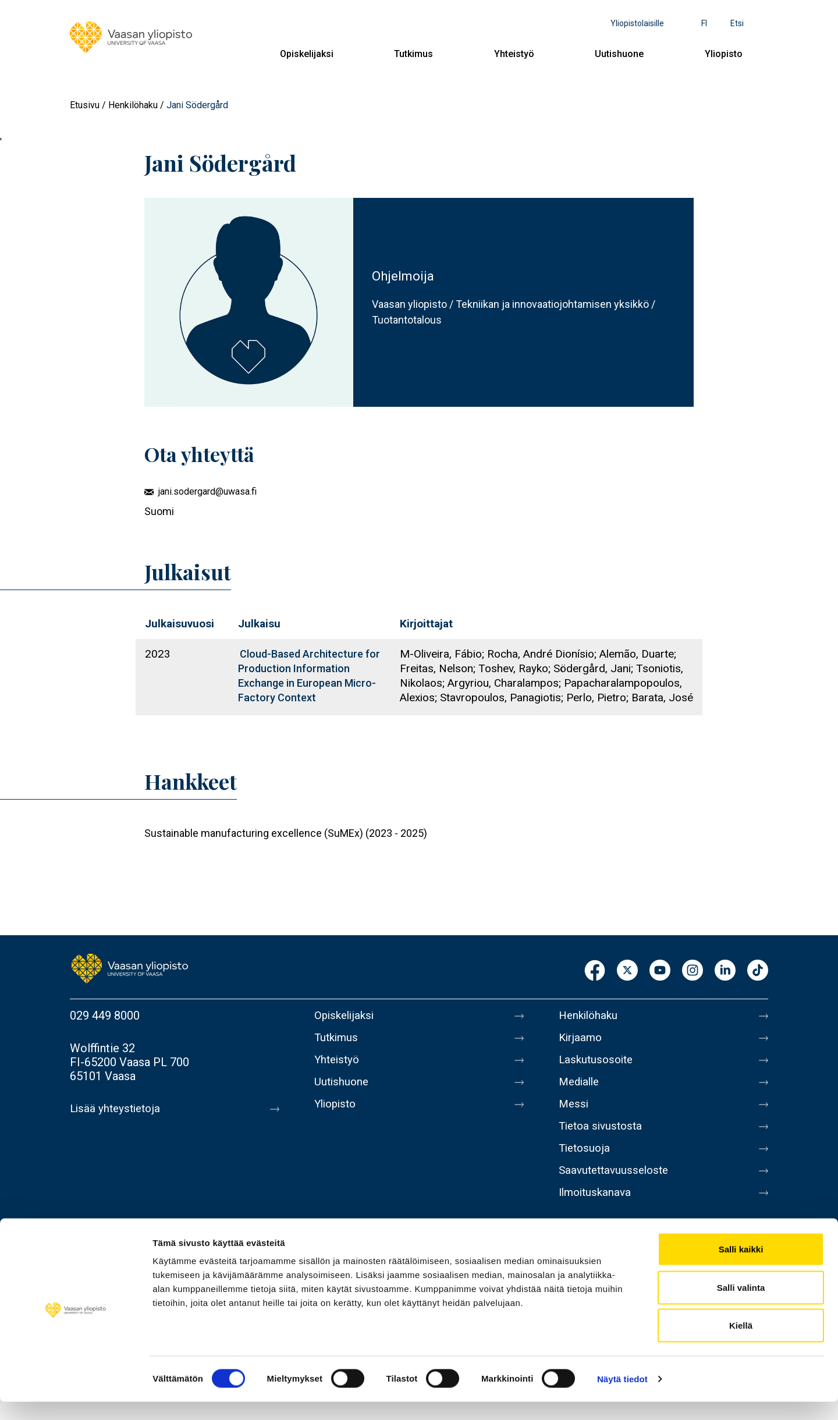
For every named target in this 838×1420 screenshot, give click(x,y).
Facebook (594, 971)
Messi (574, 1113)
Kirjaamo (581, 1040)
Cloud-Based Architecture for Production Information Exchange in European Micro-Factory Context (309, 676)
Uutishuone (619, 53)
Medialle (581, 1089)
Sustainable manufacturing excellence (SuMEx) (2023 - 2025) (285, 833)
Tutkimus (413, 53)
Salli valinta (741, 1306)
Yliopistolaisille (637, 23)
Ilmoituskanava (597, 1211)
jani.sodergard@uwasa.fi (207, 491)
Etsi (737, 23)
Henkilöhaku (133, 105)
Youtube (659, 971)
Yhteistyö (514, 53)
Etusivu (85, 105)
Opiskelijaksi (306, 53)
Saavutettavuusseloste (617, 1187)
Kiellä (740, 1343)
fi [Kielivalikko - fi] (704, 23)
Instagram (692, 971)
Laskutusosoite (598, 1064)
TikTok (757, 971)
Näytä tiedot (622, 1397)
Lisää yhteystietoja (117, 1109)
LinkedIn (725, 971)
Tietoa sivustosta (603, 1138)
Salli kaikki (741, 1267)
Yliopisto (724, 53)
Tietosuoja (586, 1162)
